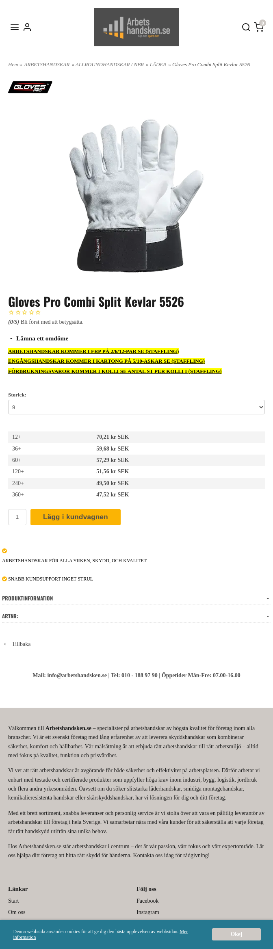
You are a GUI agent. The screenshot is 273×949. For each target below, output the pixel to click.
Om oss (16, 912)
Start (13, 901)
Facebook (147, 901)
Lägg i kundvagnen (75, 517)
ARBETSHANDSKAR (46, 64)
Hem (13, 64)
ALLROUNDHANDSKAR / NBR (110, 64)
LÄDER (158, 64)
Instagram (147, 912)
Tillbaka (16, 644)
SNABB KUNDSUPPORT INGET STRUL (47, 579)
